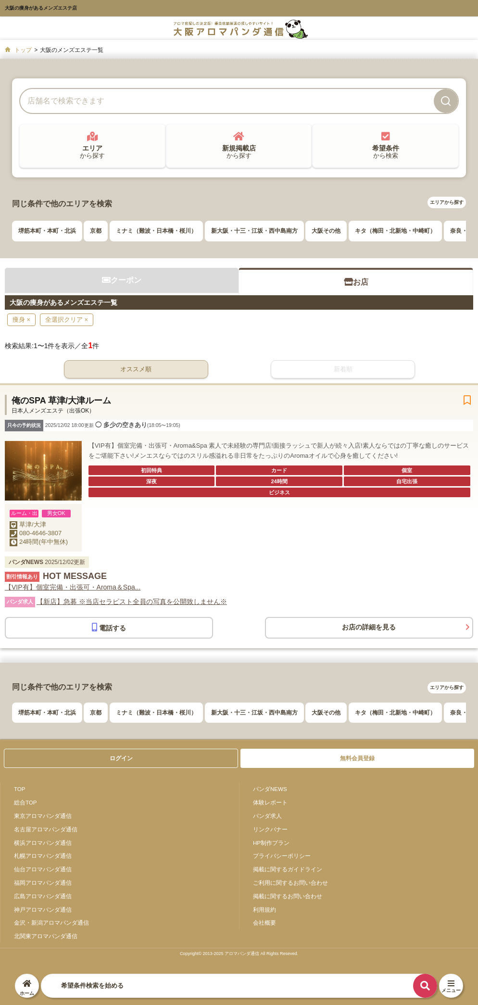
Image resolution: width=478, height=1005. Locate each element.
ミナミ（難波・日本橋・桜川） (156, 230)
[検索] (446, 101)
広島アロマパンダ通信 (43, 896)
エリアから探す (447, 202)
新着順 (343, 369)
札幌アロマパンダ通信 (43, 856)
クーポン (121, 280)
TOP (19, 789)
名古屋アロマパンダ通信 (45, 829)
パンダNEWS (270, 789)
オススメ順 (135, 369)
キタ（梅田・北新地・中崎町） (395, 230)
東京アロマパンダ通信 (43, 816)
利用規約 (264, 909)
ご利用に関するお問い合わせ (290, 882)
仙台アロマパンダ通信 (43, 869)
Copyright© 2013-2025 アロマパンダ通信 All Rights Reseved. (239, 953)
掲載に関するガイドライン (287, 869)
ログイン (121, 758)
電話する (109, 627)
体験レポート (270, 802)
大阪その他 (326, 230)
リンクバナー (270, 829)
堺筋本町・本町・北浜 (47, 230)
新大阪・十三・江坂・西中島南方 (254, 230)
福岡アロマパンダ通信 (43, 882)
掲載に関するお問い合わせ (287, 896)
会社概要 (264, 922)
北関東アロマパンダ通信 (45, 936)
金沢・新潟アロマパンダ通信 (51, 922)
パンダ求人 (267, 816)
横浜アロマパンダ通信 (43, 843)
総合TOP (25, 802)
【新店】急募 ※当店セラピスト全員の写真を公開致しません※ (132, 601)
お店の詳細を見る (369, 627)
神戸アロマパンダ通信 (43, 909)
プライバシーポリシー (282, 856)
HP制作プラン (271, 843)
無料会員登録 (357, 758)
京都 (95, 230)
